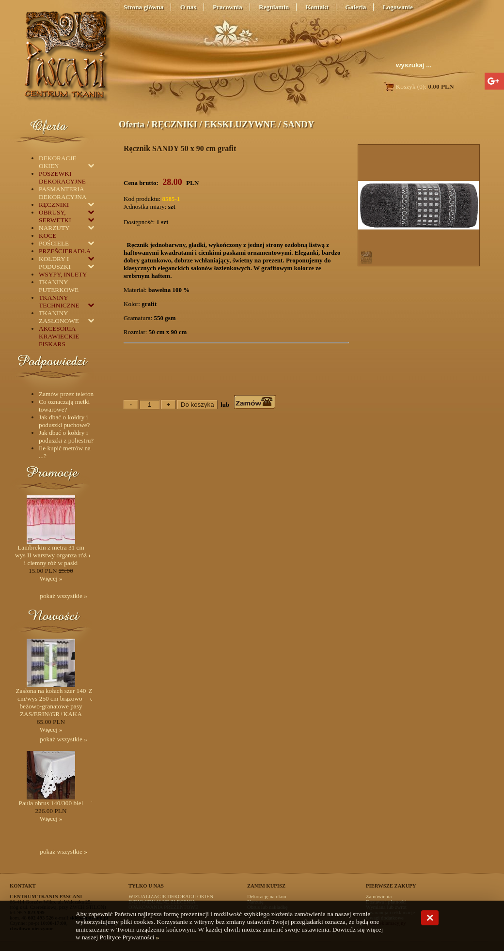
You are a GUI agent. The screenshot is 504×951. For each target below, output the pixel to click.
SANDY (298, 124)
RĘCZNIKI (174, 124)
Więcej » (50, 578)
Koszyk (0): (418, 86)
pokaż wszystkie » (63, 595)
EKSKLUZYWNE (240, 124)
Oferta (131, 124)
